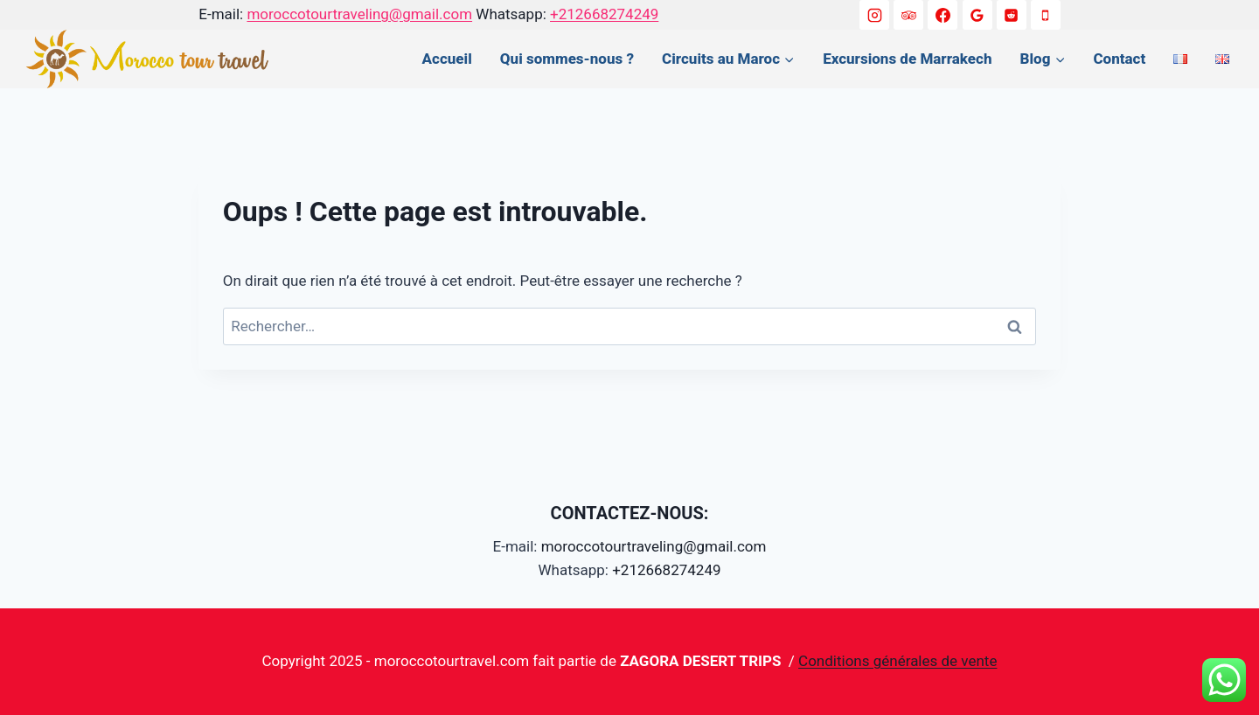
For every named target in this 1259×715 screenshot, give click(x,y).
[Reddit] (1011, 15)
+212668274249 (604, 14)
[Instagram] (874, 15)
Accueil (447, 58)
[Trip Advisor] (908, 15)
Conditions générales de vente (897, 661)
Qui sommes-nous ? (567, 58)
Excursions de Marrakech (907, 58)
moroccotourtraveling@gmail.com (359, 14)
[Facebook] (942, 15)
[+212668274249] (1046, 15)
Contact (1119, 58)
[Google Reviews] (977, 15)
